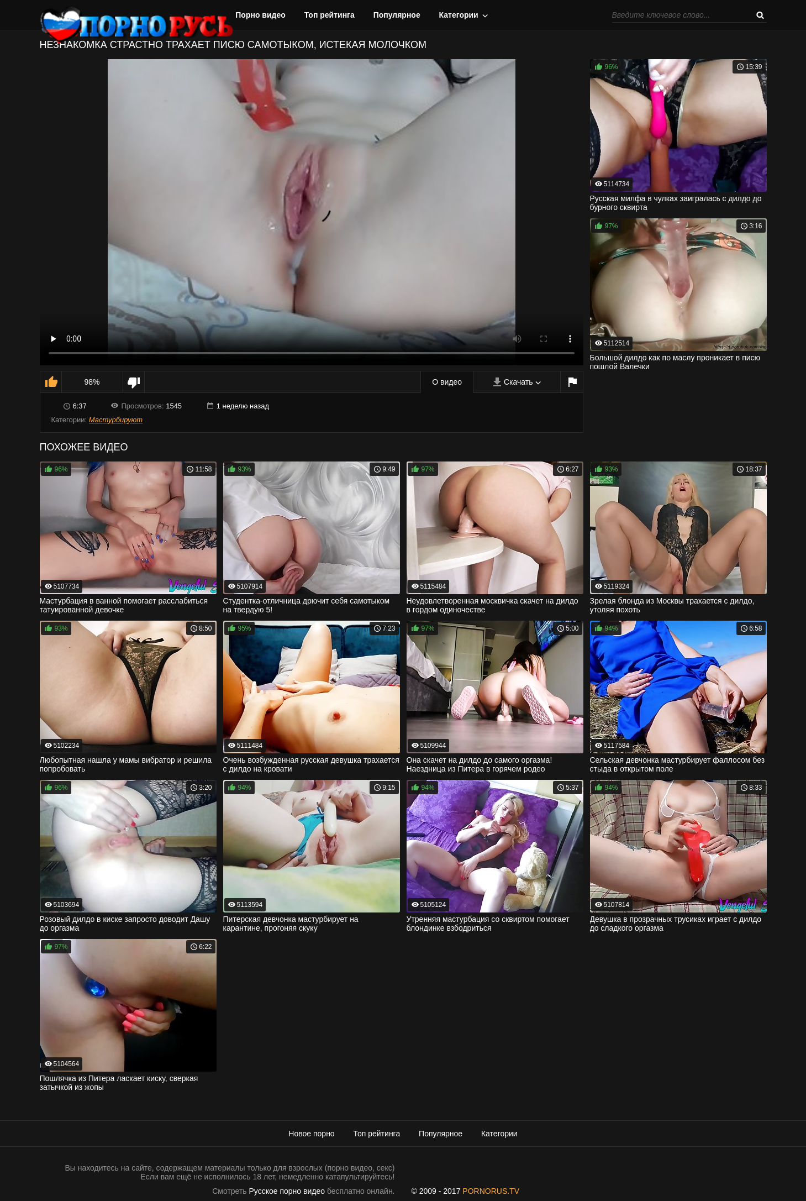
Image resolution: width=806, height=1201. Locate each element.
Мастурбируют (116, 420)
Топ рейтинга (329, 15)
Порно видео (260, 15)
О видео (447, 381)
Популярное (396, 15)
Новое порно (311, 1133)
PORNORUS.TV (490, 1191)
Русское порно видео (287, 1191)
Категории (458, 15)
